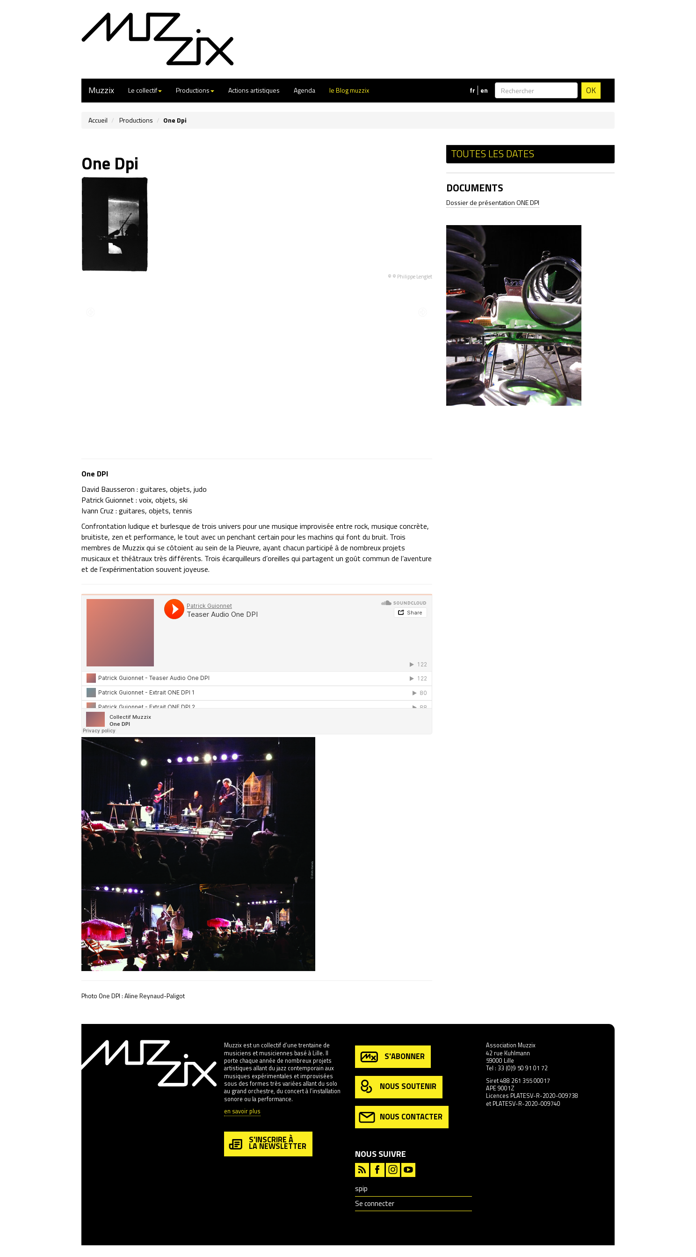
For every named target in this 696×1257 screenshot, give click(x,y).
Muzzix (101, 90)
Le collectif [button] (145, 90)
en (484, 90)
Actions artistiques (254, 90)
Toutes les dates (492, 153)
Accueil (98, 120)
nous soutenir (397, 1087)
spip (361, 1188)
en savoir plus (242, 1112)
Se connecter (374, 1203)
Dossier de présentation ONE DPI (492, 202)
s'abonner (392, 1057)
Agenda (304, 90)
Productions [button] (195, 90)
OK (591, 90)
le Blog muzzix (349, 90)
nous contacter (400, 1117)
